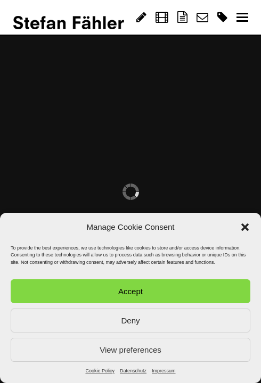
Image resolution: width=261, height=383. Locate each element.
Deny (130, 320)
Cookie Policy (100, 370)
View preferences (130, 349)
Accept (130, 291)
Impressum (164, 370)
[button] (245, 227)
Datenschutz (133, 370)
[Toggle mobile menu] (242, 18)
